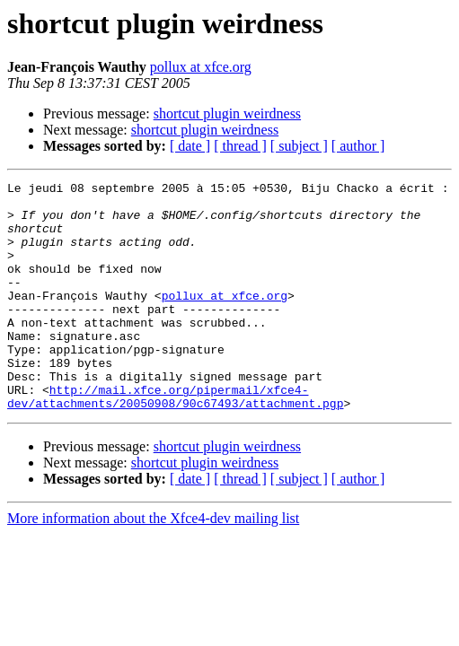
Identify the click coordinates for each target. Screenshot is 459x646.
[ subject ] (299, 145)
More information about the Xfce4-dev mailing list (153, 564)
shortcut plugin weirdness (227, 113)
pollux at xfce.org (201, 66)
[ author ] (358, 145)
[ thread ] (240, 145)
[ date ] (190, 145)
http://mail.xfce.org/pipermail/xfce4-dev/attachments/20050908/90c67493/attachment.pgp (175, 440)
